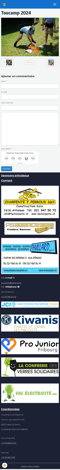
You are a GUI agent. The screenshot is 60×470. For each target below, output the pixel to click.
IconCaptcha (19, 163)
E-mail (4, 92)
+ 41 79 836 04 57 (8, 443)
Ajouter (7, 168)
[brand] (5, 4)
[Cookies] (4, 465)
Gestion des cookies (30, 466)
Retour (30, 62)
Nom (3, 81)
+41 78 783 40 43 (8, 297)
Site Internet (7, 103)
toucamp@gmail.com (11, 283)
